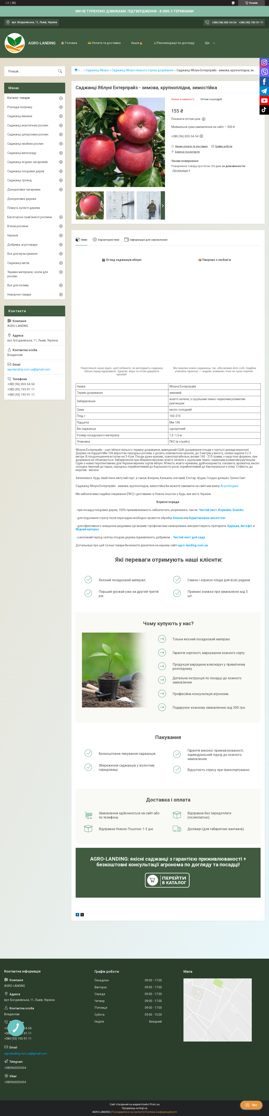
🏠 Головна (69, 43)
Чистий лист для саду (189, 537)
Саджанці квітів (18, 263)
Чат (251, 1105)
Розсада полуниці (19, 107)
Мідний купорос (87, 529)
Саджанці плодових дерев (25, 171)
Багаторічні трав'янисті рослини (29, 217)
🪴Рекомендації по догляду (173, 43)
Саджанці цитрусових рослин (27, 134)
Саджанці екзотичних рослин (27, 125)
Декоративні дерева (21, 198)
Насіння (12, 235)
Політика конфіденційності (161, 1112)
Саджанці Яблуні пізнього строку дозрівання (142, 70)
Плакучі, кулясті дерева (23, 208)
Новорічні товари (19, 294)
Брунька (233, 526)
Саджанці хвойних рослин (25, 143)
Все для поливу (18, 285)
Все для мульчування (22, 253)
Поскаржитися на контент (127, 1112)
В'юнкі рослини (17, 226)
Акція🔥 (137, 43)
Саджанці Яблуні (97, 70)
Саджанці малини (19, 116)
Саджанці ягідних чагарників (27, 162)
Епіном (178, 518)
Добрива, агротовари (22, 244)
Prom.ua (155, 1104)
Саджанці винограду (21, 153)
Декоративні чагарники (23, 189)
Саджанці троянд (19, 180)
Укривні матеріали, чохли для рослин (27, 274)
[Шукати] (60, 71)
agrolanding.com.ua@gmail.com (28, 369)
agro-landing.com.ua (193, 545)
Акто (244, 526)
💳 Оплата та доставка (104, 43)
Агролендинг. (229, 486)
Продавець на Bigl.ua (134, 1108)
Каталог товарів (18, 98)
